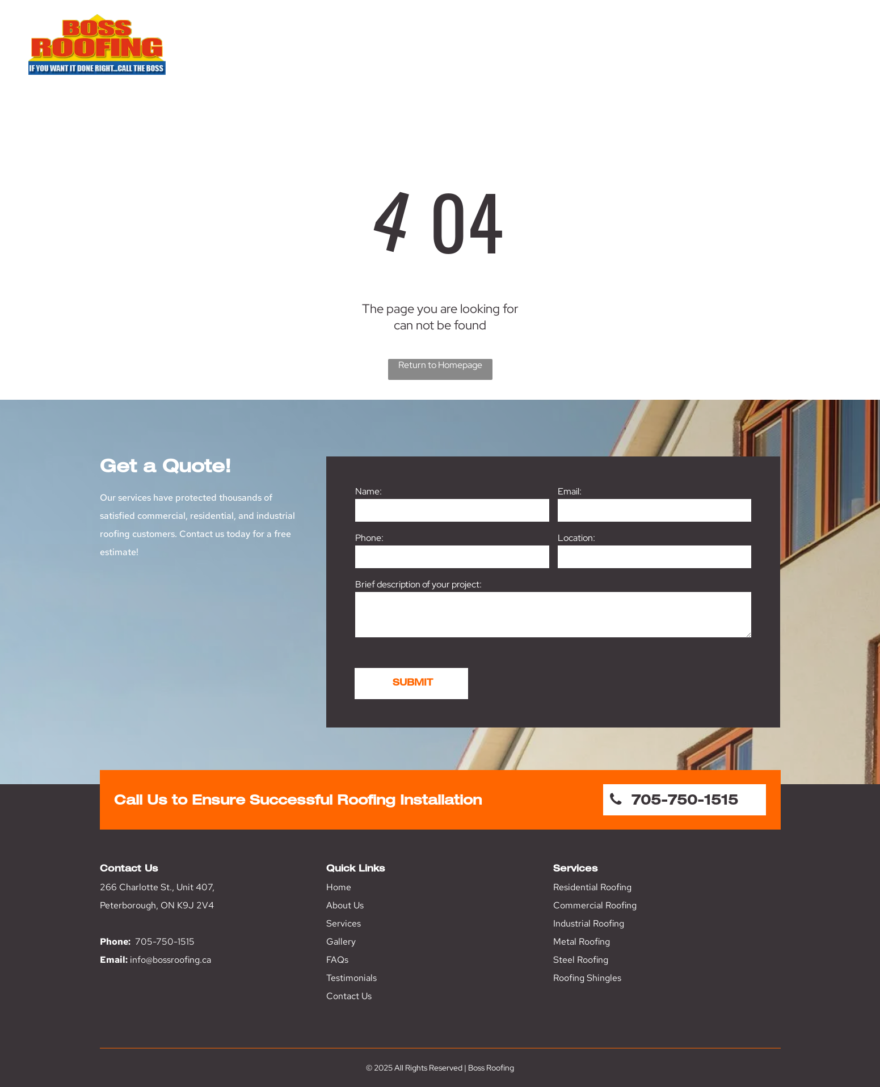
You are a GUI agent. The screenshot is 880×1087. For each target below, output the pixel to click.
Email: (570, 491)
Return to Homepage (440, 365)
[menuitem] (490, 55)
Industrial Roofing (588, 923)
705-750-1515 (165, 942)
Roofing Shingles (587, 978)
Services (343, 923)
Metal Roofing (581, 942)
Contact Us (349, 996)
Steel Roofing (580, 960)
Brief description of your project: (418, 584)
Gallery (341, 942)
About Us (345, 905)
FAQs (337, 960)
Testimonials (351, 978)
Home (338, 887)
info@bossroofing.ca (170, 960)
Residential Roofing (592, 887)
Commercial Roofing (595, 905)
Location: (576, 538)
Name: (368, 491)
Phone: (369, 538)
